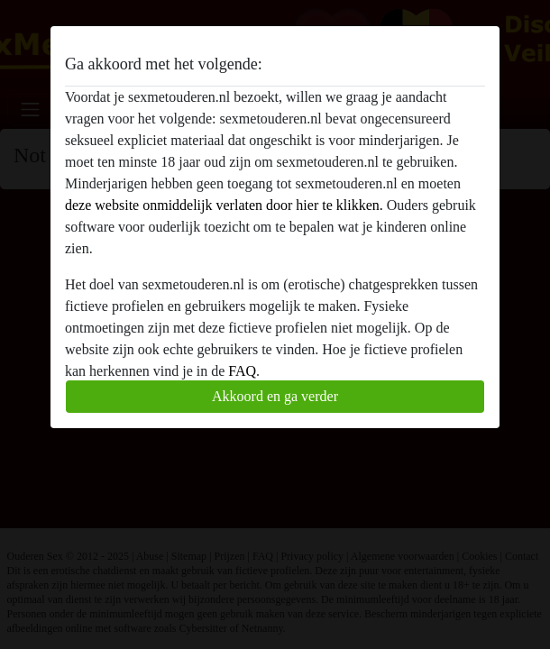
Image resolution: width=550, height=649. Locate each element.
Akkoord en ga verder (275, 396)
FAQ (242, 371)
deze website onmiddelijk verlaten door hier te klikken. (224, 205)
